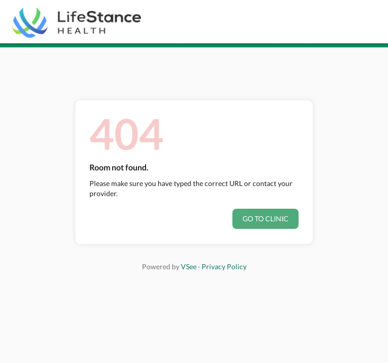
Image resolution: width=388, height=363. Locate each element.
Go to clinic (265, 218)
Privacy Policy (224, 266)
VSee (189, 266)
